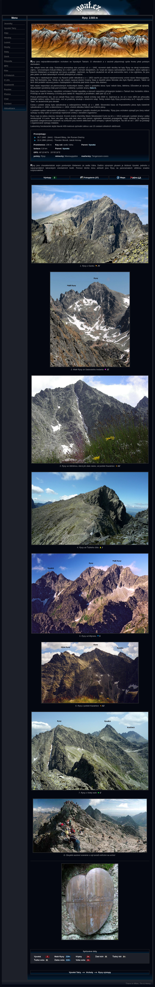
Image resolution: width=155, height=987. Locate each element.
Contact (7, 103)
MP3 (6, 66)
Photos (7, 94)
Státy (6, 52)
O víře (7, 80)
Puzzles (7, 89)
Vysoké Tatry (10, 28)
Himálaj (7, 37)
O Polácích (9, 75)
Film (6, 70)
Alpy (6, 33)
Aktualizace (9, 108)
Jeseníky (8, 23)
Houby (7, 47)
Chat (6, 99)
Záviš (6, 56)
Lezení (7, 42)
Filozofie (8, 61)
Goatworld (9, 85)
